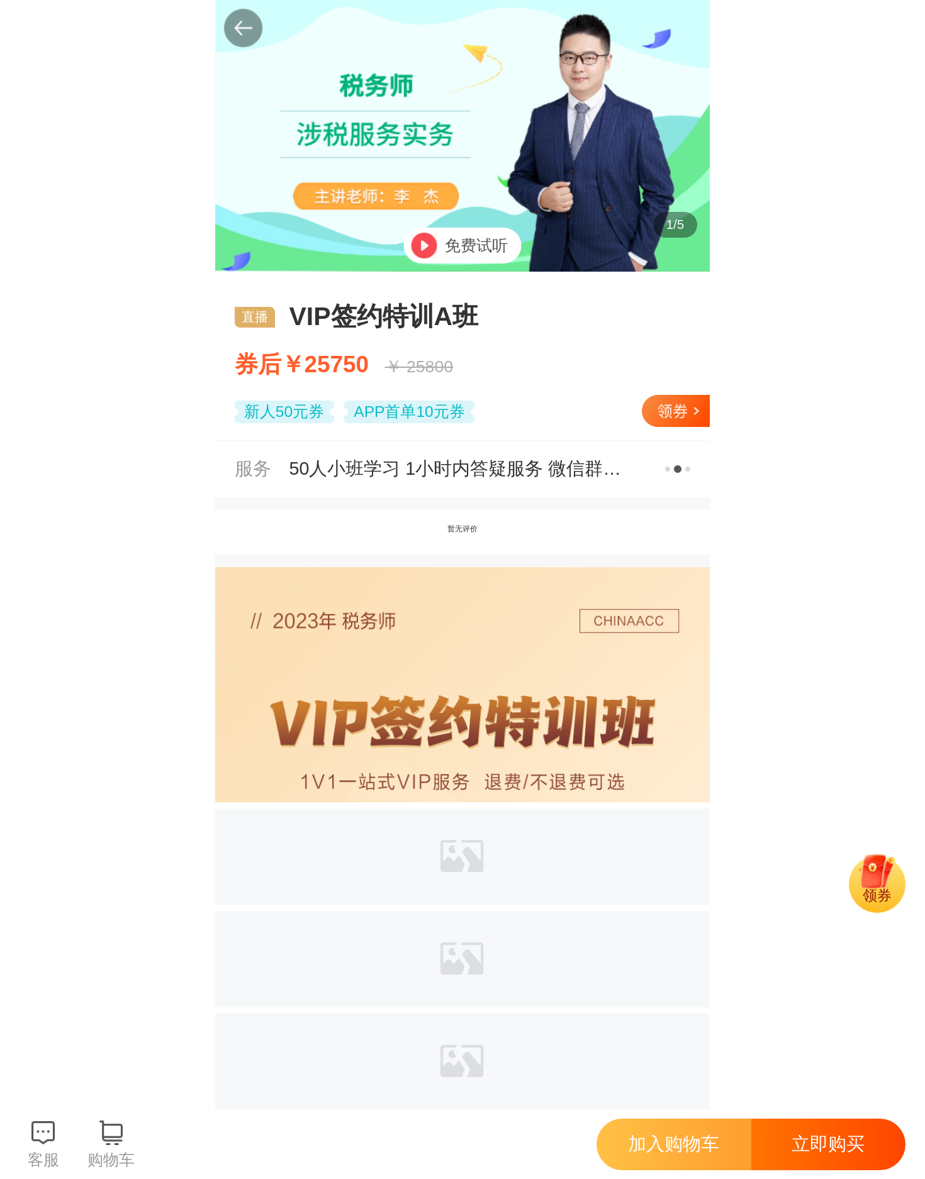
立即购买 (828, 1144)
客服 (43, 1159)
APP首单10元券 (409, 411)
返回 (243, 28)
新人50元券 (284, 411)
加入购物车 (673, 1144)
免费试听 (476, 245)
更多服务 (678, 468)
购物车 (111, 1159)
